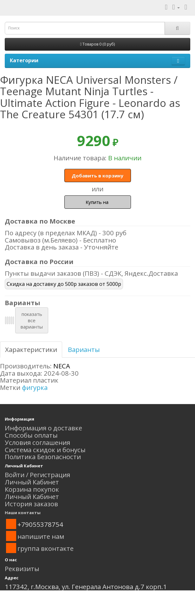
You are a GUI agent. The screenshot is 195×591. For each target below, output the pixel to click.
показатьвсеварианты (32, 320)
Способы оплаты (31, 435)
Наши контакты (23, 512)
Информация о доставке (43, 427)
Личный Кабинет (32, 481)
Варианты (84, 349)
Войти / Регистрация (37, 474)
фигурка (35, 387)
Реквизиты (22, 568)
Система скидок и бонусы (45, 449)
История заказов (31, 503)
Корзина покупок (32, 489)
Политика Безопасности (43, 456)
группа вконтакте (45, 548)
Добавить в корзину (97, 175)
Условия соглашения (37, 442)
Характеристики (31, 349)
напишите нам (40, 536)
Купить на (98, 202)
